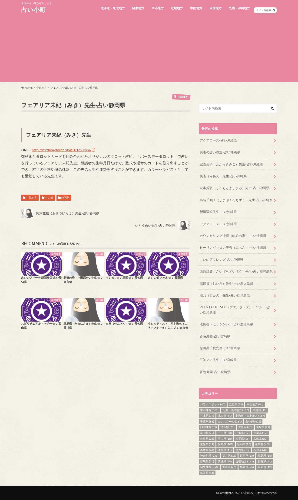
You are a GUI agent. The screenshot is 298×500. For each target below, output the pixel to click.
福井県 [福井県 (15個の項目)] (229, 455)
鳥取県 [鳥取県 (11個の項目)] (207, 472)
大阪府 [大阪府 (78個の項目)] (245, 427)
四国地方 (215, 8)
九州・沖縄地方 (239, 8)
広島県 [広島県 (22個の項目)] (260, 438)
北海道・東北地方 (113, 8)
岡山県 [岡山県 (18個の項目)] (225, 438)
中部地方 (158, 8)
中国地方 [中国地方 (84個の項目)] (255, 404)
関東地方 (138, 8)
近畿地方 (177, 8)
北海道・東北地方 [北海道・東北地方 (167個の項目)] (250, 415)
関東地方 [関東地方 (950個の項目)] (209, 467)
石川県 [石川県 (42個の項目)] (260, 450)
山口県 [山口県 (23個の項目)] (225, 433)
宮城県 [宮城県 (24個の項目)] (263, 427)
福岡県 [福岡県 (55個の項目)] (247, 455)
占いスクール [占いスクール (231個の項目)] (230, 421)
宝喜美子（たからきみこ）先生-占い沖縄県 (231, 164)
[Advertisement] (149, 49)
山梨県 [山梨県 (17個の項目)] (260, 433)
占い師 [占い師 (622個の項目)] (253, 421)
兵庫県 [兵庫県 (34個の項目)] (207, 415)
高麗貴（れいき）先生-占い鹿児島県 (226, 283)
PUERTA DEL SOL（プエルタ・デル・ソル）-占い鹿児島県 (235, 309)
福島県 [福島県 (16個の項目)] (265, 455)
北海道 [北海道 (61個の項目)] (225, 415)
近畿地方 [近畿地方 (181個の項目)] (244, 461)
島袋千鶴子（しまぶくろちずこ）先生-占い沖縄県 (236, 200)
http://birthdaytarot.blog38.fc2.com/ (61, 150)
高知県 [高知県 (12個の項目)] (265, 467)
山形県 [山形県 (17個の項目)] (242, 433)
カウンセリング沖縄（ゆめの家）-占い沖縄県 (233, 236)
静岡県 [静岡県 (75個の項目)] (247, 467)
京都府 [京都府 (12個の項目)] (260, 410)
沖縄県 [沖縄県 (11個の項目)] (225, 450)
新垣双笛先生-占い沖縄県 (218, 212)
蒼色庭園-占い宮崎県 (215, 336)
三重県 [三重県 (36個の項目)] (236, 404)
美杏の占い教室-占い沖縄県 (220, 152)
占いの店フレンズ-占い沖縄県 (221, 259)
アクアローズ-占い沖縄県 (218, 140)
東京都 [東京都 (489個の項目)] (263, 444)
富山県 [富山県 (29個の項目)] (207, 433)
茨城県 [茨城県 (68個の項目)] (225, 461)
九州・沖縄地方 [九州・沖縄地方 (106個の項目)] (235, 410)
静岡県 (65, 197)
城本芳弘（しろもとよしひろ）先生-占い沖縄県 (234, 188)
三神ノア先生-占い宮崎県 (218, 360)
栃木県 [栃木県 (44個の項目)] (207, 450)
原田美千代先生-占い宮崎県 (220, 348)
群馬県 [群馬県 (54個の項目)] (207, 461)
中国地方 (196, 8)
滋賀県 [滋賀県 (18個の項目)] (242, 450)
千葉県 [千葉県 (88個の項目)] (207, 421)
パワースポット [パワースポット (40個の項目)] (212, 404)
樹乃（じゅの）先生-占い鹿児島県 (225, 295)
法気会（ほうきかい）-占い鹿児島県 (226, 324)
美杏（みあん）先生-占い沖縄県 (223, 176)
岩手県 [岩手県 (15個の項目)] (242, 438)
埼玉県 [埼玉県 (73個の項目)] (228, 427)
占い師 (49, 197)
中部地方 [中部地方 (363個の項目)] (209, 410)
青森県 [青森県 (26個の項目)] (229, 467)
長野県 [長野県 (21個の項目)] (265, 461)
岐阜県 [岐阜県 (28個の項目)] (207, 438)
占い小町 (33, 9)
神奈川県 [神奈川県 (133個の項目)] (209, 455)
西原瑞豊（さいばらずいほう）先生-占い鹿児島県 (236, 271)
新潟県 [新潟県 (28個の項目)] (244, 444)
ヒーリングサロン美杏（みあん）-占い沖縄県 (233, 247)
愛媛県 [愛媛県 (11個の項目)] (207, 444)
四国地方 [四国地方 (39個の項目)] (208, 427)
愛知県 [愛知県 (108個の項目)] (225, 444)
